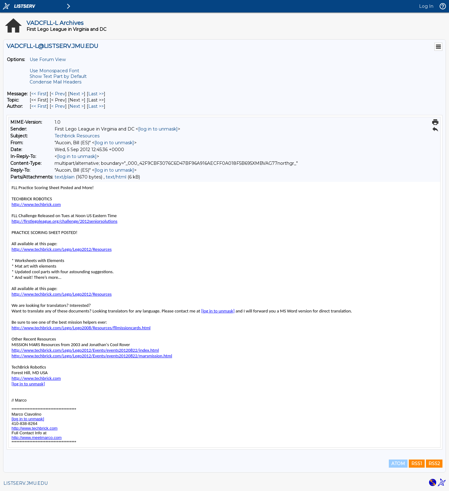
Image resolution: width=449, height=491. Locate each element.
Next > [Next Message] (77, 94)
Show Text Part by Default (58, 76)
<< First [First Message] (39, 94)
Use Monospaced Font (54, 71)
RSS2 (434, 463)
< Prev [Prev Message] (58, 94)
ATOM (398, 463)
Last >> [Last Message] (96, 94)
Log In (426, 6)
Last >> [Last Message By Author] (96, 106)
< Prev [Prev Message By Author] (58, 106)
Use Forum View (48, 59)
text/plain (65, 177)
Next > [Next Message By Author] (77, 106)
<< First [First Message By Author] (39, 106)
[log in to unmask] (158, 129)
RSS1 (416, 463)
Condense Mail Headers (55, 82)
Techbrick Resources (77, 136)
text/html (116, 177)
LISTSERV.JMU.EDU (25, 483)
